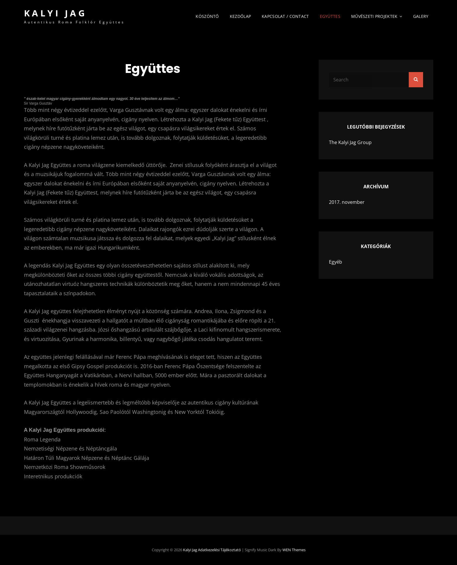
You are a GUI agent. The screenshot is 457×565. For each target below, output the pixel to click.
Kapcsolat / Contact (285, 16)
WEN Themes (294, 549)
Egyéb (335, 262)
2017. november (347, 202)
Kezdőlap (240, 16)
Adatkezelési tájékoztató (219, 549)
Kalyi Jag (55, 13)
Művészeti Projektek (374, 16)
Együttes (330, 16)
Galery (421, 16)
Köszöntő (207, 16)
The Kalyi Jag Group (350, 142)
